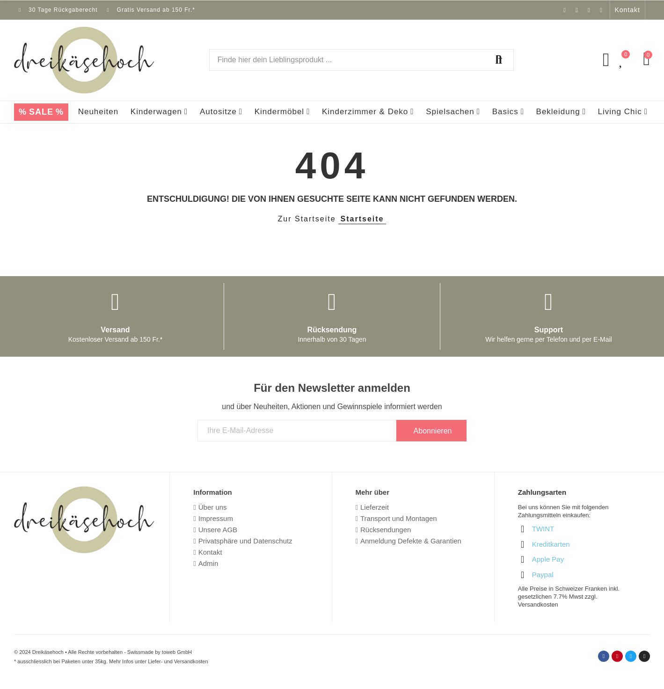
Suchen (499, 60)
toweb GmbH (177, 652)
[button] (627, 10)
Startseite (362, 219)
